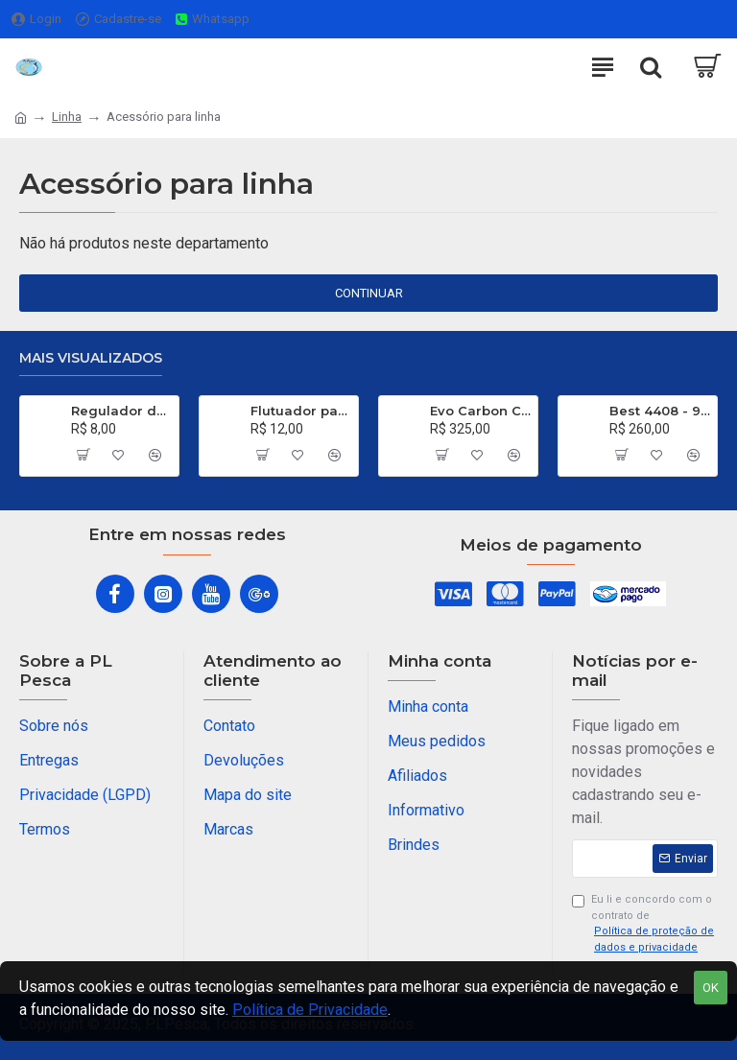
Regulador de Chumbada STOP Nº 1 (121, 410)
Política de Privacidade (310, 1010)
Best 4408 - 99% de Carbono (659, 410)
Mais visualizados (90, 358)
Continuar (369, 293)
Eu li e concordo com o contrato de (645, 924)
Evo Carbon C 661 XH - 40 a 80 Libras (480, 410)
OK (710, 987)
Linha (67, 116)
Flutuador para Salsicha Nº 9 (300, 410)
